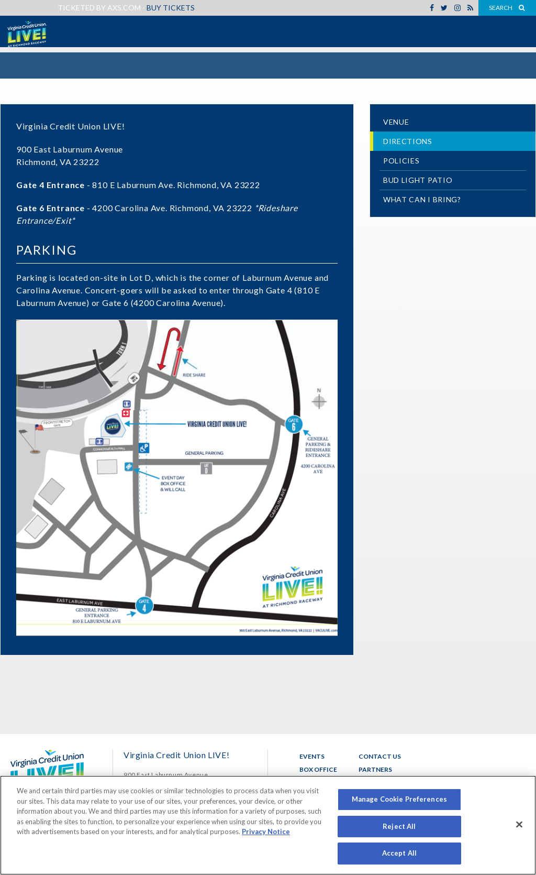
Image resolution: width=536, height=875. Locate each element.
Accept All (399, 853)
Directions (407, 141)
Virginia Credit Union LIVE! (26, 34)
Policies (401, 160)
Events (312, 756)
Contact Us (380, 756)
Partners (375, 769)
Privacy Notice (266, 831)
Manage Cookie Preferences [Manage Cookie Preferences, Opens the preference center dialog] (399, 799)
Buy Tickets (171, 7)
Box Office (318, 769)
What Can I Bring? (422, 199)
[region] (268, 825)
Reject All (399, 826)
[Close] (519, 824)
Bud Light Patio (418, 180)
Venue (396, 121)
